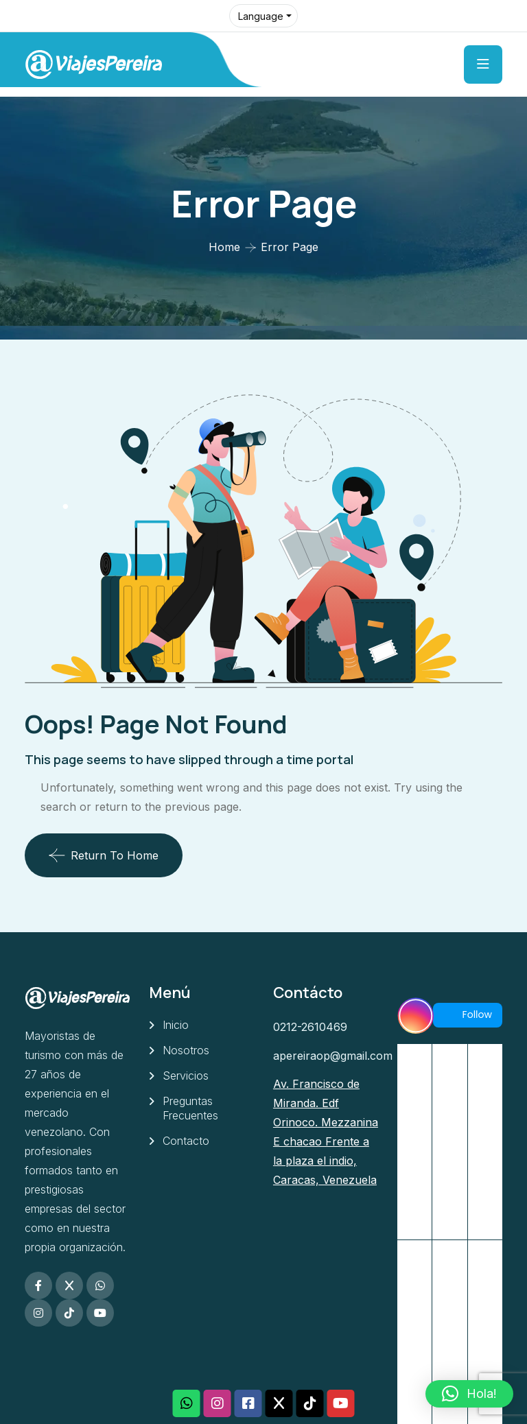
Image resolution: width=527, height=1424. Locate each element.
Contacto (186, 1141)
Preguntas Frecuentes (190, 1108)
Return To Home (104, 855)
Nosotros (186, 1050)
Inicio (176, 1025)
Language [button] (260, 16)
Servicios (186, 1075)
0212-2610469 (310, 1027)
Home (224, 247)
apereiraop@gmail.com (333, 1056)
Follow (467, 1015)
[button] (469, 1394)
